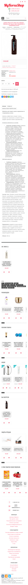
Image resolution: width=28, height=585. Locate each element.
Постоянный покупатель (20, 1)
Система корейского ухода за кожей (14, 532)
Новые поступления (14, 553)
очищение (4, 286)
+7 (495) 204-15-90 (14, 10)
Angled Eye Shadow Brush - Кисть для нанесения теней (6, 379)
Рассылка (14, 570)
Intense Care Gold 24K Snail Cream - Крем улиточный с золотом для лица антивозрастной (18, 310)
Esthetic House (16, 27)
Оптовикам (14, 555)
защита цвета (4, 287)
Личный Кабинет (14, 565)
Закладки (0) (22, 1)
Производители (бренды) (14, 549)
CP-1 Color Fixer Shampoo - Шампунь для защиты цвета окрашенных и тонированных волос (6, 415)
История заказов (14, 567)
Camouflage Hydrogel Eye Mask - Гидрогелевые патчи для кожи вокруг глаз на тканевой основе (6, 484)
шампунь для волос (5, 284)
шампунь (16, 283)
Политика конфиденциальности (14, 524)
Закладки (14, 568)
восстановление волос (21, 286)
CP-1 (3, 283)
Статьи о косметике (14, 536)
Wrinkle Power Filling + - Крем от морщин (6, 449)
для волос (12, 284)
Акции (14, 559)
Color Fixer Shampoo (9, 283)
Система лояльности (14, 538)
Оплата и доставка (14, 522)
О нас (14, 543)
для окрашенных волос (12, 286)
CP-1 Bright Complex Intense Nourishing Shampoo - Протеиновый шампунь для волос (6, 263)
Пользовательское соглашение (14, 520)
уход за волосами (19, 284)
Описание (4, 106)
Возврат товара (14, 526)
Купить (4, 272)
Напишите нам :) (16, 510)
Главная (3, 27)
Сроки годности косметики (14, 534)
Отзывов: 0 (14, 65)
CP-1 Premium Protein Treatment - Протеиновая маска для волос (7, 344)
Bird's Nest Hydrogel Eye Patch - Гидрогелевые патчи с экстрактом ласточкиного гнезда (18, 344)
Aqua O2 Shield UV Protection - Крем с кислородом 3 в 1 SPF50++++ (18, 379)
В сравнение (9, 388)
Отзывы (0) (9, 106)
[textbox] (16, 18)
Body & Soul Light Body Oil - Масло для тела (6, 309)
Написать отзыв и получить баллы (8, 67)
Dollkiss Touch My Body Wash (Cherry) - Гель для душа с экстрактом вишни (17, 484)
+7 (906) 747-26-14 (15, 8)
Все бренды (9, 27)
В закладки (13, 84)
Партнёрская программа (14, 557)
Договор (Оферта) (14, 517)
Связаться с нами (14, 540)
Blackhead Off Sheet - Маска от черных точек (18, 449)
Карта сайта (14, 541)
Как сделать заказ (14, 519)
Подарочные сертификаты (14, 551)
